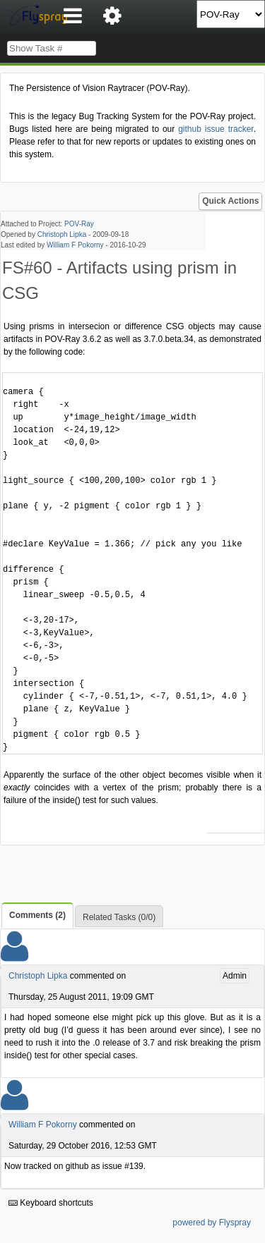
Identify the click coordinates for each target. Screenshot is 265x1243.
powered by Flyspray (211, 1222)
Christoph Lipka (61, 234)
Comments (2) (37, 915)
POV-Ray (79, 224)
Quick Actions (230, 201)
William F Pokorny (75, 245)
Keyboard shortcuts (50, 1203)
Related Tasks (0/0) (119, 917)
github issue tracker (215, 129)
